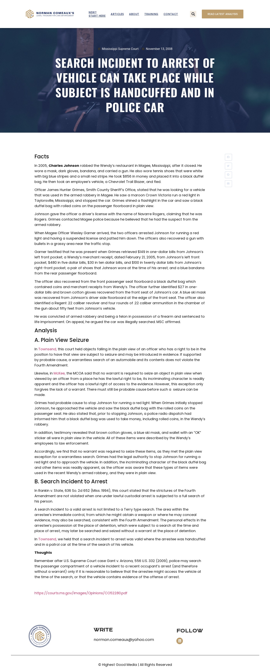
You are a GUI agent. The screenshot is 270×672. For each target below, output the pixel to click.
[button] (193, 14)
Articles (117, 14)
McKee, (59, 373)
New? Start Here (97, 14)
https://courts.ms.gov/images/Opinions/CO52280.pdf (80, 593)
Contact (171, 14)
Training (151, 14)
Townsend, (47, 349)
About (134, 14)
